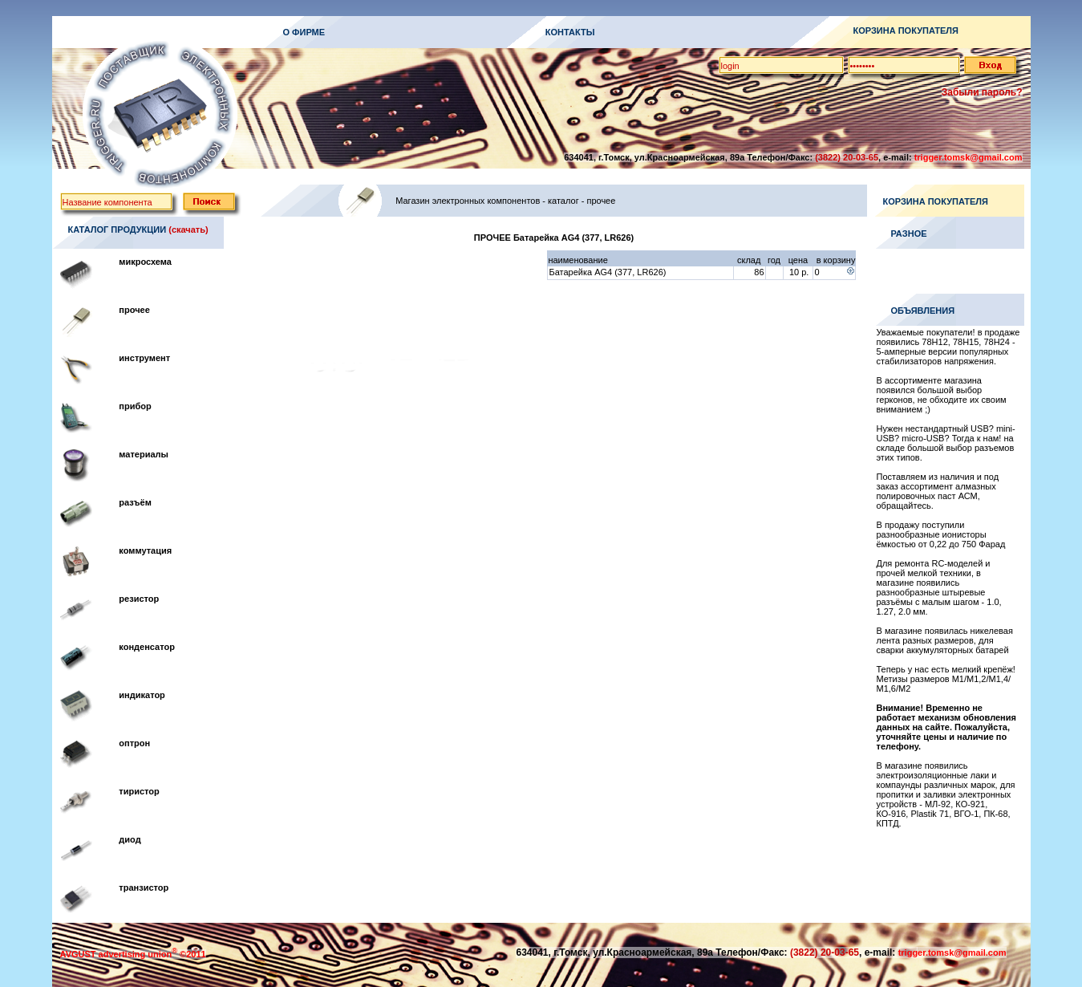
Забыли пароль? (982, 92)
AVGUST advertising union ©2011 (133, 954)
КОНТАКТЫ (570, 32)
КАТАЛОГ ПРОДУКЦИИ (117, 229)
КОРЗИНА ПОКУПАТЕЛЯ (905, 30)
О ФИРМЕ (304, 32)
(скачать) (188, 229)
